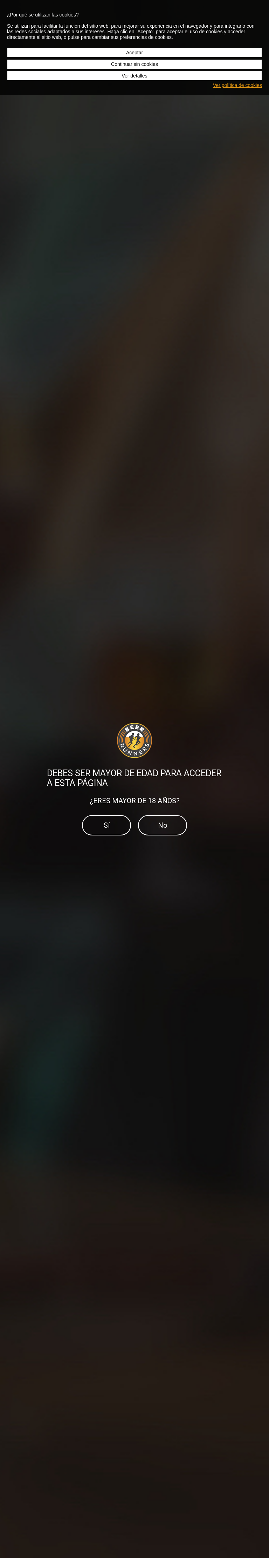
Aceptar (134, 52)
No (162, 825)
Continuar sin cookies (134, 64)
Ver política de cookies (237, 85)
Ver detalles (134, 76)
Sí (107, 825)
